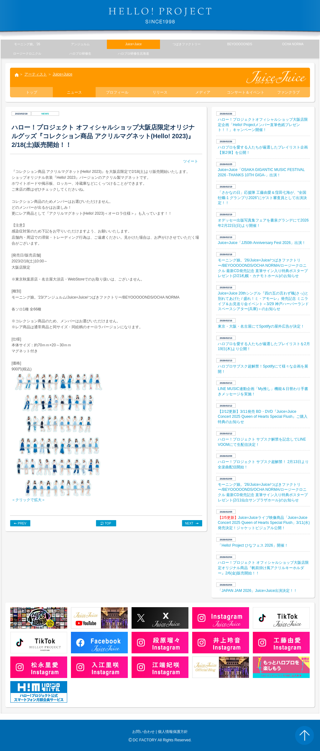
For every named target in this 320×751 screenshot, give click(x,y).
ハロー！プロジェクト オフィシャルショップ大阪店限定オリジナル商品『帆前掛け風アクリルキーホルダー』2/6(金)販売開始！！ (263, 567)
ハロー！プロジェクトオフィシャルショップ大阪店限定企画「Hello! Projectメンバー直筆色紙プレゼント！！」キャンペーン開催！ (263, 124)
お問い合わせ (143, 731)
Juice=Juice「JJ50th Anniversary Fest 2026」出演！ (262, 243)
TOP (108, 523)
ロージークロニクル (27, 53)
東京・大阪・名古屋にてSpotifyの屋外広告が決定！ (261, 326)
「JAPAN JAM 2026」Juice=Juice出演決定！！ (257, 590)
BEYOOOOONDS (239, 44)
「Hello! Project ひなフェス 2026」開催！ (253, 545)
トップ (16, 75)
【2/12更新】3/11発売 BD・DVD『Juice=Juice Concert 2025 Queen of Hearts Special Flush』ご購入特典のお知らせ (263, 416)
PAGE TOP (304, 735)
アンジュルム (80, 44)
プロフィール (117, 92)
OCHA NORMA (292, 44)
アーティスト (35, 74)
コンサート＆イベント (245, 92)
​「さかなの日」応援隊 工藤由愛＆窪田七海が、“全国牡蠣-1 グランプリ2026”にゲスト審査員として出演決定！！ (262, 197)
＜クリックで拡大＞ (28, 500)
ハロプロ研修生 (80, 53)
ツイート (190, 161)
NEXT (189, 523)
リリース (160, 92)
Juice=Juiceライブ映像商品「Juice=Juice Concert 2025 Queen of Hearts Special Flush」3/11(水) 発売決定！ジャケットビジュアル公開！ (264, 522)
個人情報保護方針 (173, 731)
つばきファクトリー (186, 44)
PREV (22, 523)
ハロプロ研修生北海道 (133, 53)
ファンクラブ (288, 92)
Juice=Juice (62, 74)
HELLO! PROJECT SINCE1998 (160, 15)
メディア (202, 92)
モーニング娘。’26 (27, 44)
